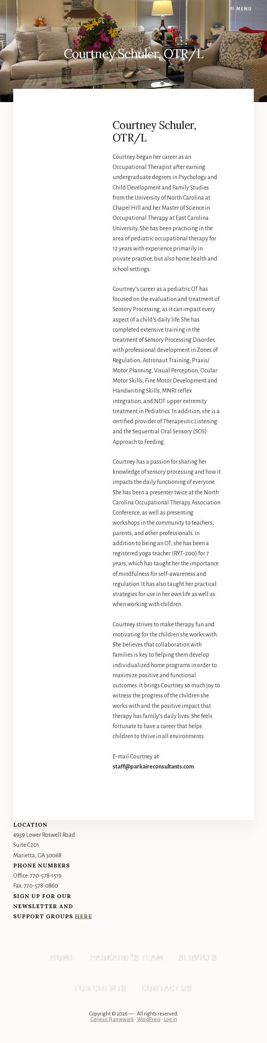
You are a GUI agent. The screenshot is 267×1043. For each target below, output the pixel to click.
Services (198, 958)
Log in (170, 1019)
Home (62, 958)
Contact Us (167, 988)
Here (83, 916)
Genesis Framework (112, 1019)
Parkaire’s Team (127, 958)
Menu (244, 9)
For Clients (101, 988)
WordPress (149, 1019)
